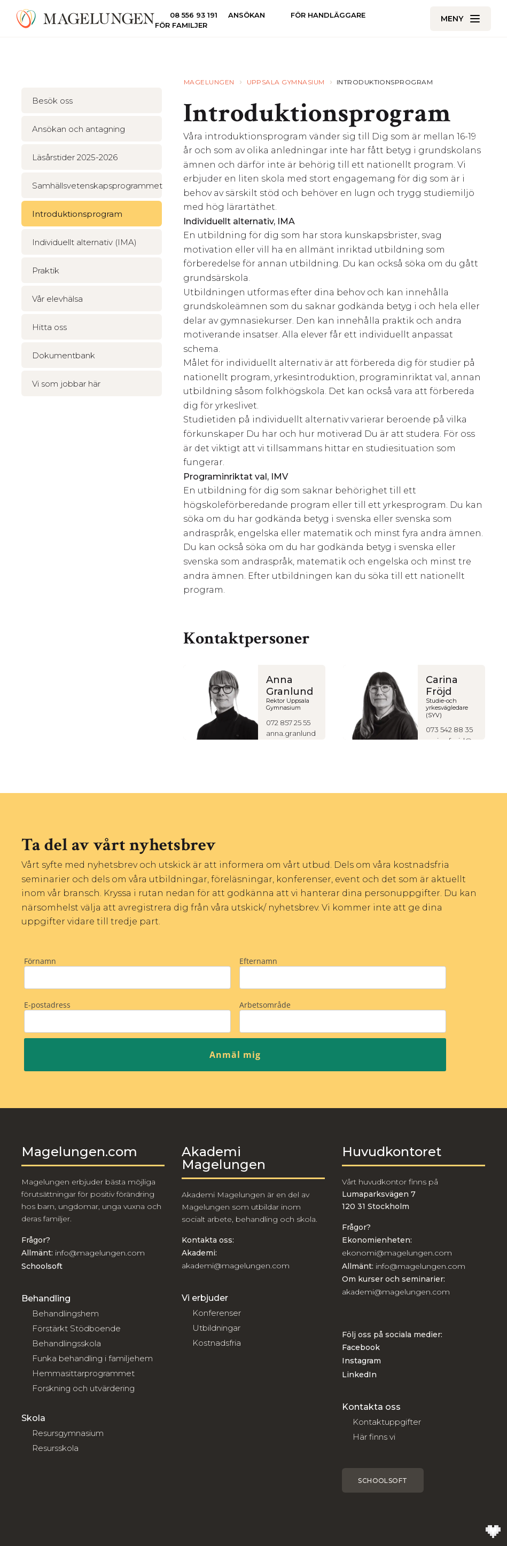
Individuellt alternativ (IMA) (84, 242)
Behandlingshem (65, 1313)
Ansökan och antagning (78, 129)
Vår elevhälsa (57, 299)
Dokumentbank (63, 355)
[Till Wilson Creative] (493, 1532)
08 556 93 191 (193, 15)
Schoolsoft (383, 1481)
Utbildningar (216, 1328)
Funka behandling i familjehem (92, 1358)
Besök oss (52, 101)
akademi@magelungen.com (236, 1265)
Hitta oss (49, 327)
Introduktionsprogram (77, 214)
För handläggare (328, 15)
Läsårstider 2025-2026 (75, 157)
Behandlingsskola (66, 1343)
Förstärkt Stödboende (76, 1328)
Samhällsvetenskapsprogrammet (97, 186)
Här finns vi (374, 1437)
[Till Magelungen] (85, 18)
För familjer (181, 25)
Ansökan (246, 15)
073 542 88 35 (449, 729)
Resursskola (55, 1448)
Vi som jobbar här (66, 384)
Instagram (361, 1360)
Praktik (45, 270)
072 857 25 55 (288, 722)
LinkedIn (359, 1374)
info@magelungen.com (99, 1253)
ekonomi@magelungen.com (397, 1253)
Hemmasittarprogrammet (83, 1373)
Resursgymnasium (68, 1433)
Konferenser (216, 1313)
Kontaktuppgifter (387, 1422)
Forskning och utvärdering (83, 1388)
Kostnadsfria (216, 1343)
